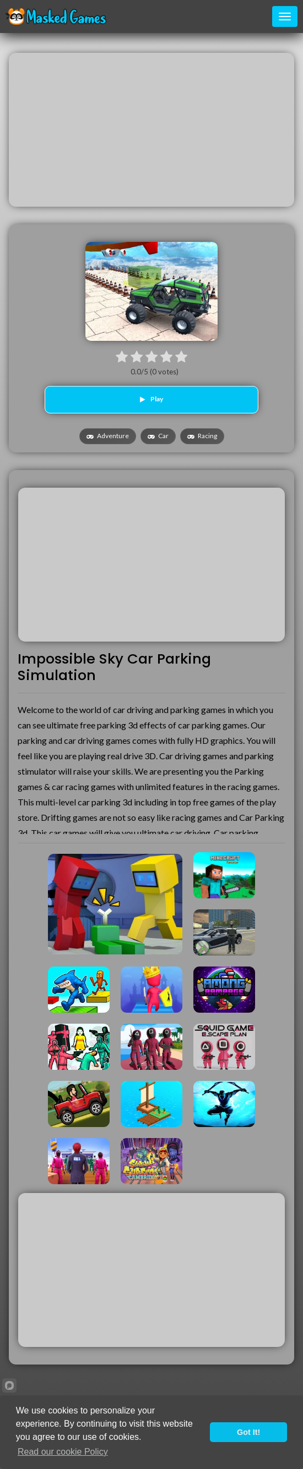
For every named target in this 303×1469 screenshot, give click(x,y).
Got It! (248, 1432)
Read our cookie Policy (63, 1451)
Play (151, 399)
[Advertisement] (151, 130)
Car (158, 436)
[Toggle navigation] (284, 16)
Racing (202, 436)
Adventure (107, 436)
